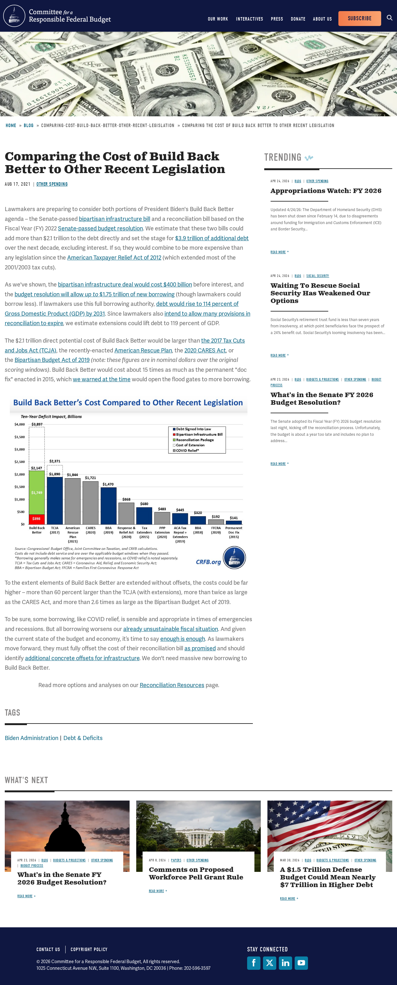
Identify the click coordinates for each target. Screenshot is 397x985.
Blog (29, 125)
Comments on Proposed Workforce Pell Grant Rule (196, 874)
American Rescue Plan (143, 350)
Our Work (218, 19)
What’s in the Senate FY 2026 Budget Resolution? (322, 399)
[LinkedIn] (285, 963)
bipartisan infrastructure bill (114, 218)
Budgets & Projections (322, 379)
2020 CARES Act (205, 350)
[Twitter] (269, 963)
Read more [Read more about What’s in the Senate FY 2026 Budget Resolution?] (278, 464)
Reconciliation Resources (172, 685)
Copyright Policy (89, 949)
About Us (322, 19)
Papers (176, 860)
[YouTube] (301, 963)
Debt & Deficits (83, 738)
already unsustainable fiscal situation (170, 629)
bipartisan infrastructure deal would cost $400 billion (125, 284)
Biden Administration (31, 738)
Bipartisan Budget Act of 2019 (52, 360)
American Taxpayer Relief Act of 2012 (114, 257)
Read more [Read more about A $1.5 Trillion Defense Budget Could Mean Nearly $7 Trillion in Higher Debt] (287, 899)
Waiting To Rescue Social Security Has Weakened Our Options (320, 294)
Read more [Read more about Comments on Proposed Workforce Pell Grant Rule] (156, 891)
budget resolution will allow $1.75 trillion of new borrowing (95, 294)
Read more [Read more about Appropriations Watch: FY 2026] (278, 252)
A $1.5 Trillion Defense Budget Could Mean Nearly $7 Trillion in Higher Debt (328, 878)
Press (277, 19)
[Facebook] (253, 963)
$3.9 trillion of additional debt (212, 238)
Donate (298, 19)
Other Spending (51, 184)
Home (11, 125)
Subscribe (360, 18)
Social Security (317, 276)
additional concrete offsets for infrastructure (82, 658)
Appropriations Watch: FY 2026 (326, 191)
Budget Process (32, 866)
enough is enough (182, 638)
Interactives (249, 19)
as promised (200, 648)
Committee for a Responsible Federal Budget (57, 16)
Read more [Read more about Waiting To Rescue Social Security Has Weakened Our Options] (278, 355)
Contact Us (48, 949)
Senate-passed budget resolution (100, 228)
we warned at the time (102, 379)
